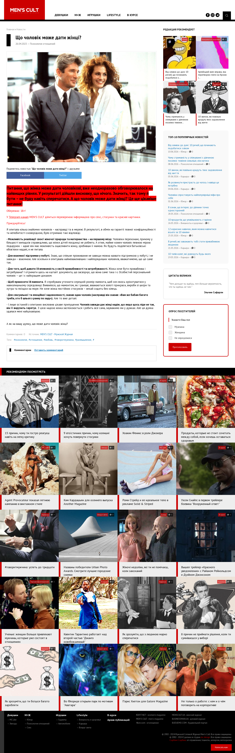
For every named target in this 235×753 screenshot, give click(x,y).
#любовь (48, 339)
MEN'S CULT (149, 719)
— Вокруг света (84, 727)
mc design (205, 737)
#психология (20, 339)
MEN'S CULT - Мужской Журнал (56, 334)
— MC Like (11, 719)
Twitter (63, 175)
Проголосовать (180, 347)
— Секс (28, 727)
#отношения (35, 339)
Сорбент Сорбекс (178, 740)
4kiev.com (147, 722)
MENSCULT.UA (187, 715)
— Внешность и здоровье (89, 719)
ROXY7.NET (150, 715)
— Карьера (82, 723)
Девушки (61, 15)
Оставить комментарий (48, 350)
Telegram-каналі (19, 217)
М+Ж (78, 15)
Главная (11, 29)
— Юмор (29, 719)
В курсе (132, 15)
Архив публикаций (118, 719)
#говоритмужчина (64, 339)
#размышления (83, 339)
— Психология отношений (37, 723)
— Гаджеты (61, 719)
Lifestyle (114, 15)
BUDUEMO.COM (189, 722)
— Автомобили (63, 723)
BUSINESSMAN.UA (188, 719)
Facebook (25, 175)
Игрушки (93, 15)
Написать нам (221, 747)
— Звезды (12, 723)
